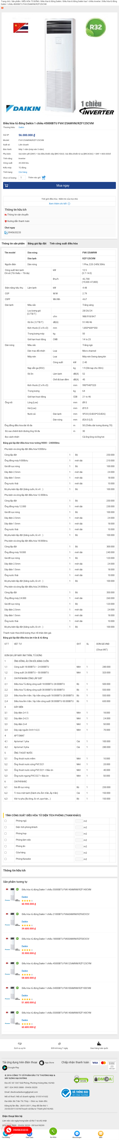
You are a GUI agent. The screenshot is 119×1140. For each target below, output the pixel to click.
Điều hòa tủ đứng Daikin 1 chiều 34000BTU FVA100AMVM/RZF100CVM (56, 988)
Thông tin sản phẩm (13, 243)
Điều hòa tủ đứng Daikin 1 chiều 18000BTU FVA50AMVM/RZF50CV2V (55, 938)
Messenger (77, 1134)
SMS (101, 1134)
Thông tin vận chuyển (17, 214)
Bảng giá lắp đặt (37, 243)
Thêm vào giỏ (36, 178)
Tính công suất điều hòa (64, 243)
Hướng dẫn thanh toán (17, 221)
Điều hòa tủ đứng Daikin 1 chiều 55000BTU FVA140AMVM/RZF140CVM (56, 889)
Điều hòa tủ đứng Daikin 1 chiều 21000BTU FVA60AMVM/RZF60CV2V (55, 914)
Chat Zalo (29, 1134)
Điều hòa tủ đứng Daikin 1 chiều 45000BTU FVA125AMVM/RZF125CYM (56, 963)
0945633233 (13, 232)
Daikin (25, 897)
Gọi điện (53, 1131)
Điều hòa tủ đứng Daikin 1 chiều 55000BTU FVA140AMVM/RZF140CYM (56, 1012)
